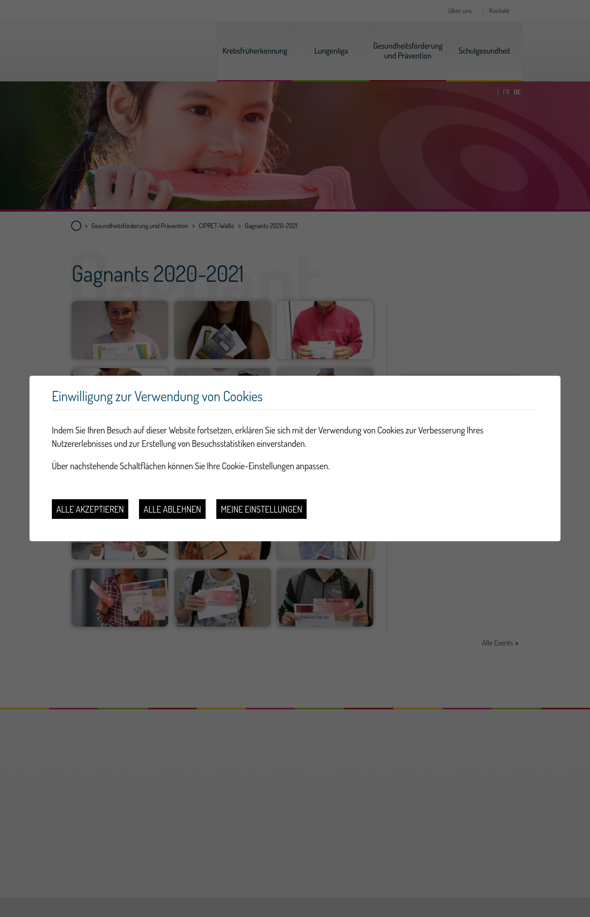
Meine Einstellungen (261, 509)
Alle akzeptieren (90, 509)
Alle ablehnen (172, 509)
